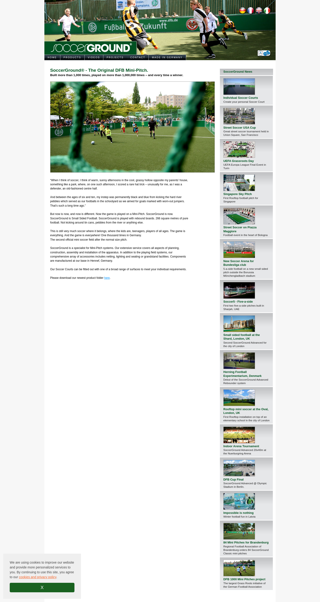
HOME (52, 57)
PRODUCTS (72, 57)
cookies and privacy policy (37, 577)
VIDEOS (94, 57)
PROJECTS (115, 57)
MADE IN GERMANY (167, 57)
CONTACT (137, 57)
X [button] (41, 587)
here (107, 277)
